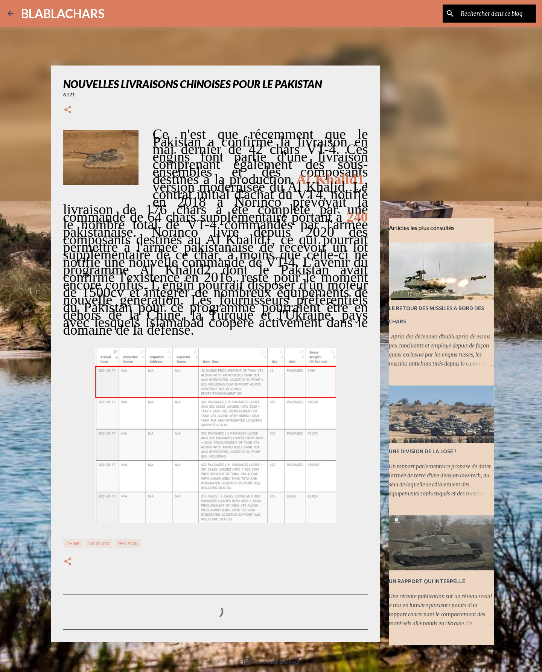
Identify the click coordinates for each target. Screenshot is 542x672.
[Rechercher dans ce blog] (496, 14)
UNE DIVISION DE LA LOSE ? (423, 451)
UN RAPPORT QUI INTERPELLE (427, 581)
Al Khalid (326, 179)
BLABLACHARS (63, 13)
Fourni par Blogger (271, 661)
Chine (73, 543)
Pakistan (128, 543)
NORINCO (99, 543)
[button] (67, 110)
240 (357, 217)
